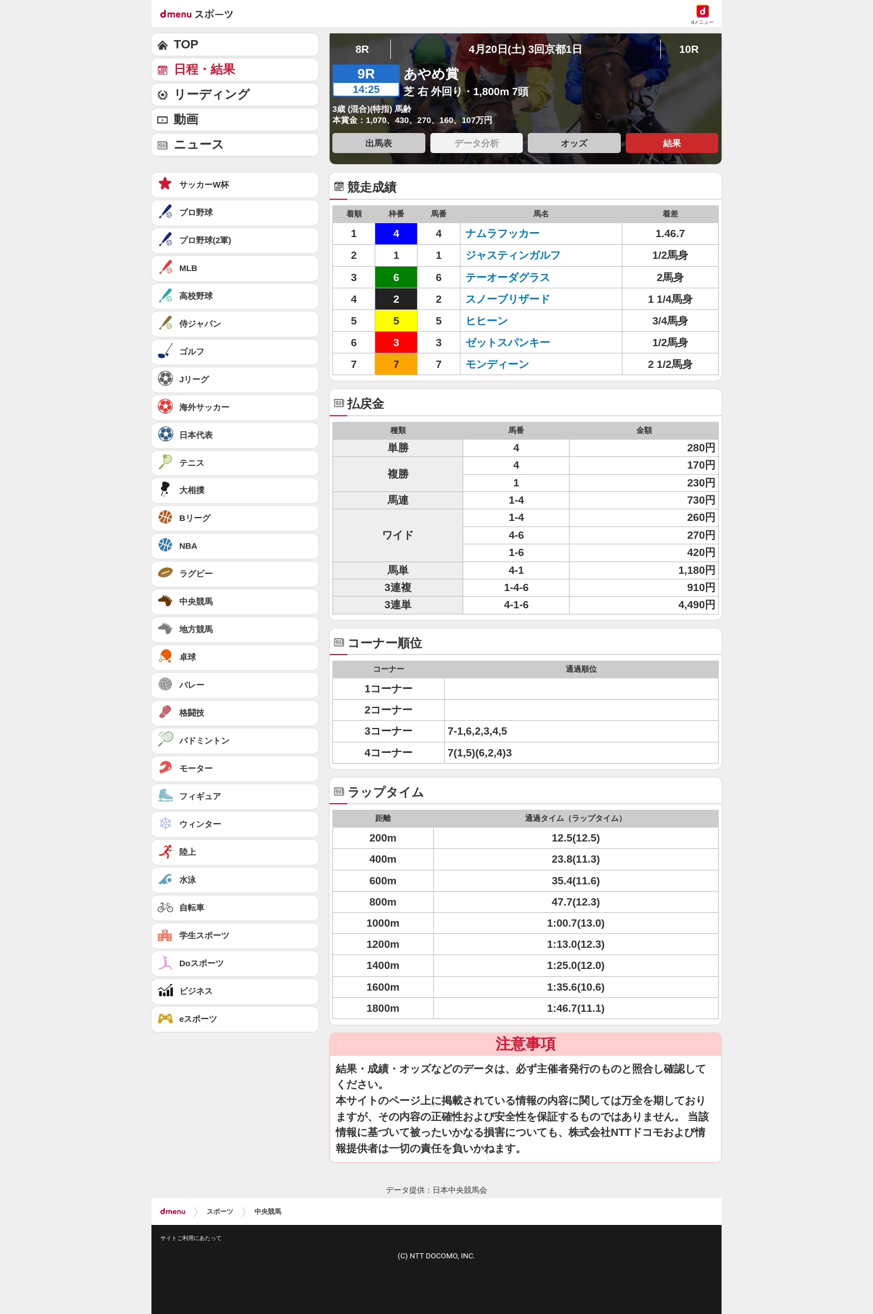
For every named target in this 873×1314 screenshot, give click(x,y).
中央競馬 (267, 1211)
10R (689, 49)
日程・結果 (204, 69)
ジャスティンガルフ (513, 255)
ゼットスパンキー (513, 342)
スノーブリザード (513, 299)
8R (362, 49)
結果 (672, 143)
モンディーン (513, 364)
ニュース (199, 144)
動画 (186, 119)
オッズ (574, 143)
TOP (186, 44)
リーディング (212, 94)
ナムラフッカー (513, 233)
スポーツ (220, 1211)
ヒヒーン (513, 321)
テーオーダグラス (513, 277)
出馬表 (378, 143)
